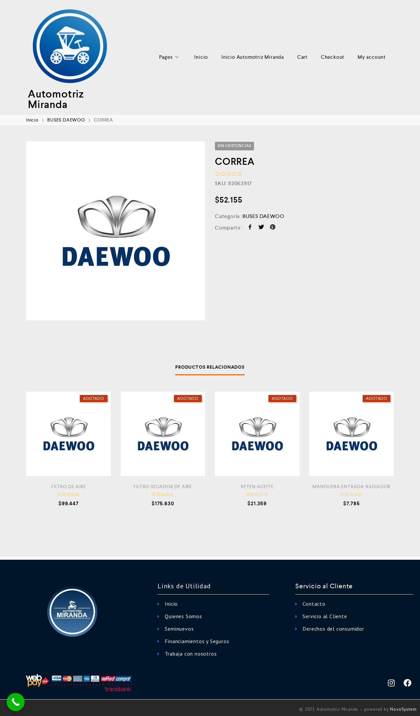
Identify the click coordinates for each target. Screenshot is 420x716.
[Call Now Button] (16, 702)
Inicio (201, 57)
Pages (170, 57)
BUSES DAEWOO (66, 120)
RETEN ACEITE (257, 486)
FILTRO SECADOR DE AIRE (163, 486)
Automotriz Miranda (56, 99)
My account (372, 57)
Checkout (332, 57)
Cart (302, 57)
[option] (115, 230)
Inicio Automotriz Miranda (252, 57)
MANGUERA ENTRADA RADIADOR (351, 486)
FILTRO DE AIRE (68, 486)
